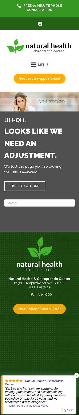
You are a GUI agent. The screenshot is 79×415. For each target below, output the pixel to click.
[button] (24, 186)
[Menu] (39, 64)
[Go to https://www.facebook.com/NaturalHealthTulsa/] (40, 24)
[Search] (39, 203)
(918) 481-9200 (39, 294)
